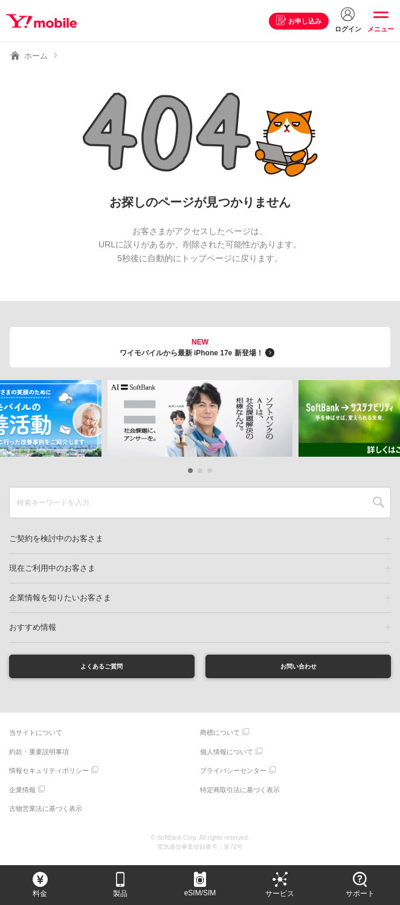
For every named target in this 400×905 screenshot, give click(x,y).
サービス (279, 893)
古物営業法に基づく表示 (45, 812)
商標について (220, 736)
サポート (360, 893)
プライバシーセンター (233, 774)
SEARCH (379, 502)
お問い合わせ (298, 668)
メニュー (380, 29)
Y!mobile (44, 21)
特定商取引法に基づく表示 (240, 793)
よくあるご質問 (101, 668)
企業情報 (22, 793)
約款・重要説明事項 (39, 755)
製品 (120, 893)
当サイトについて (35, 736)
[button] (190, 470)
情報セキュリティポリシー (49, 774)
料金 (40, 893)
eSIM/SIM (200, 893)
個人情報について (226, 755)
